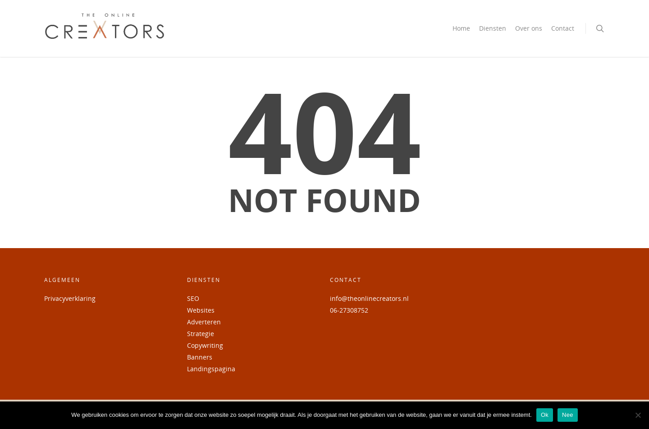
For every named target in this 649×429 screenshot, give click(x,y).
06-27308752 (349, 310)
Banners (199, 357)
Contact (562, 28)
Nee (567, 414)
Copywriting (205, 345)
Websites (201, 310)
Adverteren (204, 322)
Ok (544, 414)
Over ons (528, 28)
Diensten (492, 28)
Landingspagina (211, 368)
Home (461, 28)
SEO (193, 298)
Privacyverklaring (70, 298)
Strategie (200, 333)
